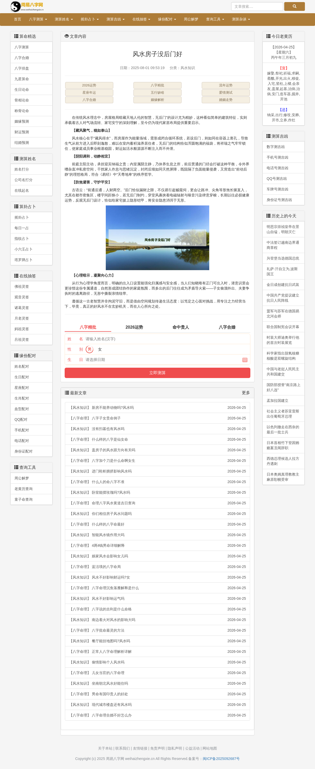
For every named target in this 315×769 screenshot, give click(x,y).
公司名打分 (23, 180)
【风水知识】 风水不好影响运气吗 (157, 598)
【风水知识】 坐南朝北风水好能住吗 (157, 683)
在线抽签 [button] (141, 19)
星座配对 (21, 388)
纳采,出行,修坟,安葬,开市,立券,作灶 (283, 115)
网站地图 (209, 748)
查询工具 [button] (215, 19)
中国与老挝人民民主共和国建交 (283, 371)
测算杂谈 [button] (241, 19)
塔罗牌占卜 (23, 260)
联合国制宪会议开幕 (283, 327)
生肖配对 (21, 398)
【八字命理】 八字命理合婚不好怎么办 (157, 715)
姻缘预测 (21, 121)
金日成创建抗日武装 (283, 285)
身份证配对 (23, 451)
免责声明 (157, 748)
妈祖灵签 (21, 329)
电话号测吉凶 (277, 168)
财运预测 (21, 132)
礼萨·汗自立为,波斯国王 (282, 271)
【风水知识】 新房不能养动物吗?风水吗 (157, 407)
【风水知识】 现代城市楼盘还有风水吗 (157, 704)
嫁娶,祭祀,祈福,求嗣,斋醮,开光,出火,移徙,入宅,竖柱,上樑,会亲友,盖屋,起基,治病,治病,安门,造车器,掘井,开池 (283, 83)
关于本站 (105, 748)
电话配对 (21, 441)
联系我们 (122, 748)
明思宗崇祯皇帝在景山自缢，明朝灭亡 (283, 229)
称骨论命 (21, 111)
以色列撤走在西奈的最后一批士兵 (283, 429)
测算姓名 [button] (64, 19)
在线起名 (21, 190)
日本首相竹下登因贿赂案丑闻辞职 (283, 445)
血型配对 (21, 409)
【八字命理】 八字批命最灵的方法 (157, 630)
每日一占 (21, 228)
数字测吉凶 (276, 147)
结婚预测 (21, 143)
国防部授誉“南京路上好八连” (284, 387)
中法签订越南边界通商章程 (283, 245)
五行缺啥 (157, 92)
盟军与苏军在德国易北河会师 (283, 313)
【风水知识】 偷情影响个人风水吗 (157, 662)
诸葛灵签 (21, 308)
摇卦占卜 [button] (90, 19)
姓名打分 (21, 169)
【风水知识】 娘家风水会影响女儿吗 (157, 556)
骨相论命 (21, 100)
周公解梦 (191, 19)
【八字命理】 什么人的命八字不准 (157, 481)
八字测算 (21, 47)
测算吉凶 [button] (116, 19)
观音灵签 (21, 297)
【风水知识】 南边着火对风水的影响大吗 (157, 619)
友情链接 (140, 748)
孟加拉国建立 (277, 400)
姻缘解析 (157, 100)
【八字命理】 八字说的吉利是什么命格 (157, 609)
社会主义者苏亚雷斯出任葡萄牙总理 (283, 413)
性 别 (75, 349)
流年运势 (226, 85)
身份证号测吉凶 (279, 200)
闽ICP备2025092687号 (221, 759)
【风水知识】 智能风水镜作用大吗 (157, 534)
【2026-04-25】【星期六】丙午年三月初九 (284, 52)
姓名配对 (21, 366)
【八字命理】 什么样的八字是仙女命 (157, 439)
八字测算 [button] (38, 19)
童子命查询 (23, 499)
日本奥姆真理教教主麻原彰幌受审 (283, 477)
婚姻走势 (226, 100)
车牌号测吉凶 (277, 189)
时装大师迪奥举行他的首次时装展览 (283, 340)
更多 (246, 392)
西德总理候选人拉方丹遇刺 (283, 461)
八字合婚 (21, 58)
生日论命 (21, 89)
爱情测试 (226, 92)
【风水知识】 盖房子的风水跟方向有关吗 (157, 450)
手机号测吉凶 (277, 157)
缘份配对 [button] (167, 19)
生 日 (75, 359)
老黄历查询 (23, 489)
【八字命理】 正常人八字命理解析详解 (157, 651)
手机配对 (21, 430)
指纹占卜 (21, 238)
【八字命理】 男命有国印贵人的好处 (157, 694)
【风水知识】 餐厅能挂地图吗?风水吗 (157, 641)
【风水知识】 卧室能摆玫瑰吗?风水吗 (157, 492)
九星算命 (21, 79)
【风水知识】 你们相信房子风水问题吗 (157, 513)
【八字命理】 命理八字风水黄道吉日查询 (157, 503)
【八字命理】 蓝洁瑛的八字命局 (157, 566)
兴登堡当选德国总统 (283, 258)
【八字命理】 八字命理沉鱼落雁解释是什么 (157, 587)
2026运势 (89, 85)
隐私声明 (175, 748)
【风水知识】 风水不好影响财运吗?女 (157, 577)
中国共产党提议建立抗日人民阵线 (283, 297)
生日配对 (21, 377)
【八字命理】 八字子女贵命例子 (157, 418)
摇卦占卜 (21, 217)
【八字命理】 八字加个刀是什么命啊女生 (157, 460)
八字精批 (157, 85)
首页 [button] (17, 19)
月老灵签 (21, 318)
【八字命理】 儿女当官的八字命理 (157, 672)
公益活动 (192, 748)
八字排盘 (21, 68)
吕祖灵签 (21, 339)
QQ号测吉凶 (277, 178)
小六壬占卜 (23, 249)
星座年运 (89, 92)
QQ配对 (20, 419)
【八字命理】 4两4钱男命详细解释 (157, 545)
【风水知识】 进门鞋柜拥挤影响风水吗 (157, 471)
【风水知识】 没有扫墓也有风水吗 (157, 428)
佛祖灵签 (21, 286)
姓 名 (75, 339)
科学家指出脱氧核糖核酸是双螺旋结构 (283, 355)
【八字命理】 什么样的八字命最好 (157, 524)
